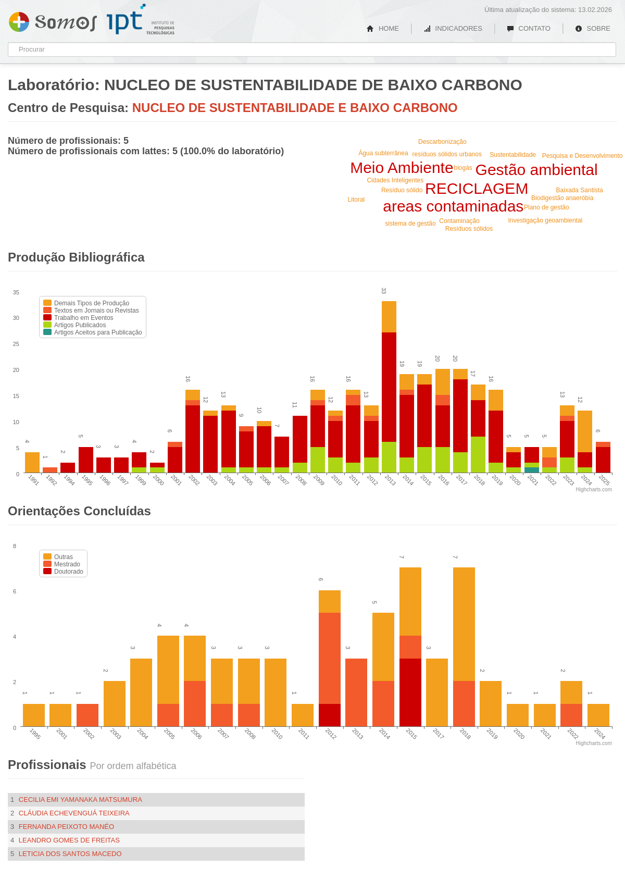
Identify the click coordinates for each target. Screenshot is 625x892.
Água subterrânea (383, 153)
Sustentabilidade (513, 154)
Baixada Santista (579, 190)
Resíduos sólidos (469, 228)
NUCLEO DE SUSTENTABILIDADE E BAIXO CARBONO (295, 108)
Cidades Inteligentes (395, 180)
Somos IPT (53, 19)
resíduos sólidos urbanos (447, 154)
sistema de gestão (410, 223)
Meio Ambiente (401, 167)
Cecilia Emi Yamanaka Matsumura (80, 799)
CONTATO (529, 28)
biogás (463, 167)
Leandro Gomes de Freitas (69, 840)
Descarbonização (442, 141)
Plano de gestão (546, 207)
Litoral (356, 199)
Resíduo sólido (401, 190)
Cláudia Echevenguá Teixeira (74, 813)
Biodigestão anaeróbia (562, 198)
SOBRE (592, 28)
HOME (383, 28)
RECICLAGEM (476, 188)
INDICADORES (452, 28)
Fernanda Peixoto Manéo (66, 827)
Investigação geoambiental (545, 220)
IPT (140, 19)
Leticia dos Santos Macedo (70, 854)
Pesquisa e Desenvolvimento (582, 155)
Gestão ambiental (537, 169)
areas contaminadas (453, 206)
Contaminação (459, 221)
